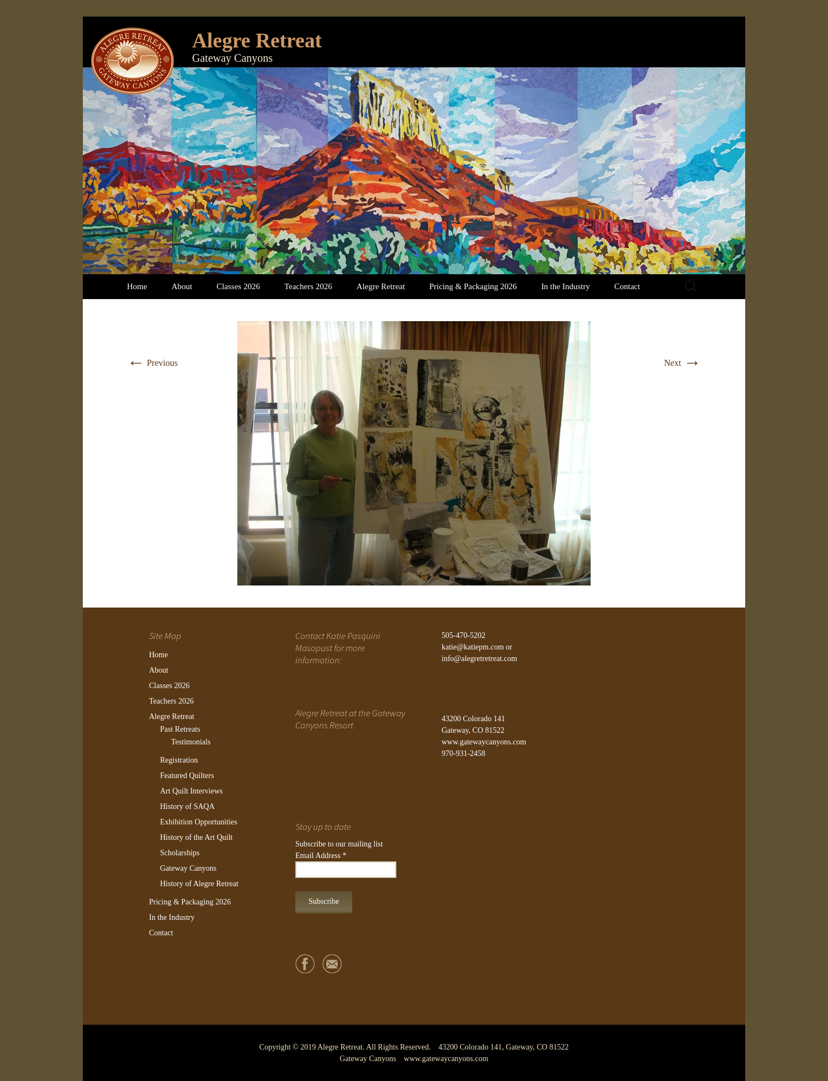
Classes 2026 (238, 286)
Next (682, 363)
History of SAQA (187, 806)
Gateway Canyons (188, 868)
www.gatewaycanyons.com (484, 742)
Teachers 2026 (308, 286)
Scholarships (180, 853)
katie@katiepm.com (473, 647)
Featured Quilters (187, 775)
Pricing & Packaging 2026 (473, 286)
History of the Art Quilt (196, 837)
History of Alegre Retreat (199, 884)
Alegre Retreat (381, 286)
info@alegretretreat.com (479, 658)
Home (137, 286)
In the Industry (565, 286)
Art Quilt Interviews (191, 791)
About (182, 286)
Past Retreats (180, 729)
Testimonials (190, 742)
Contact (627, 286)
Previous (152, 363)
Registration (179, 760)
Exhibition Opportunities (198, 822)
